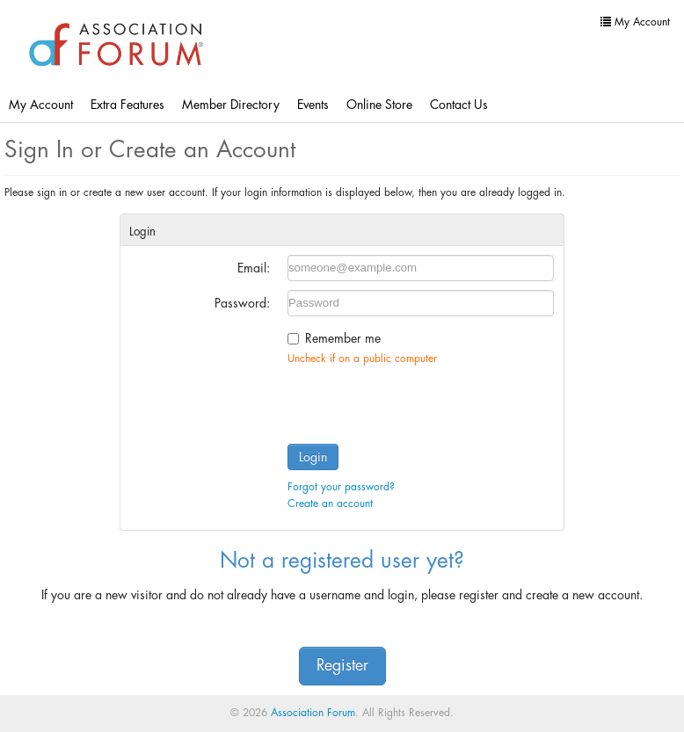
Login (313, 457)
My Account (41, 104)
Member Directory (231, 104)
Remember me (343, 338)
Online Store (379, 104)
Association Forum (313, 712)
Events (313, 104)
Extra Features (127, 104)
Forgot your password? (341, 487)
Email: (253, 268)
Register (342, 665)
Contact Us (459, 104)
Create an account (330, 503)
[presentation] (421, 400)
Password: (242, 303)
